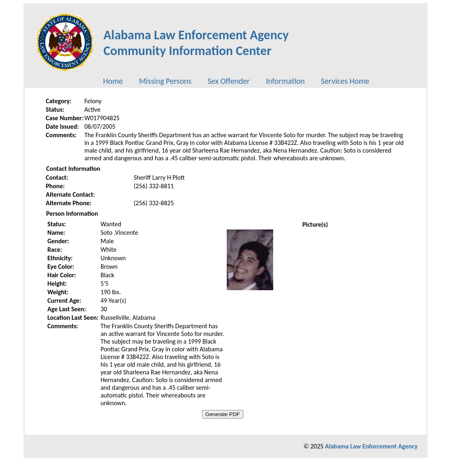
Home (113, 81)
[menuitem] (113, 81)
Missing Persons (165, 81)
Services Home (345, 81)
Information (285, 81)
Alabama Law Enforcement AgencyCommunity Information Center (196, 43)
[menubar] (236, 81)
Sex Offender (229, 81)
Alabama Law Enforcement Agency (371, 446)
